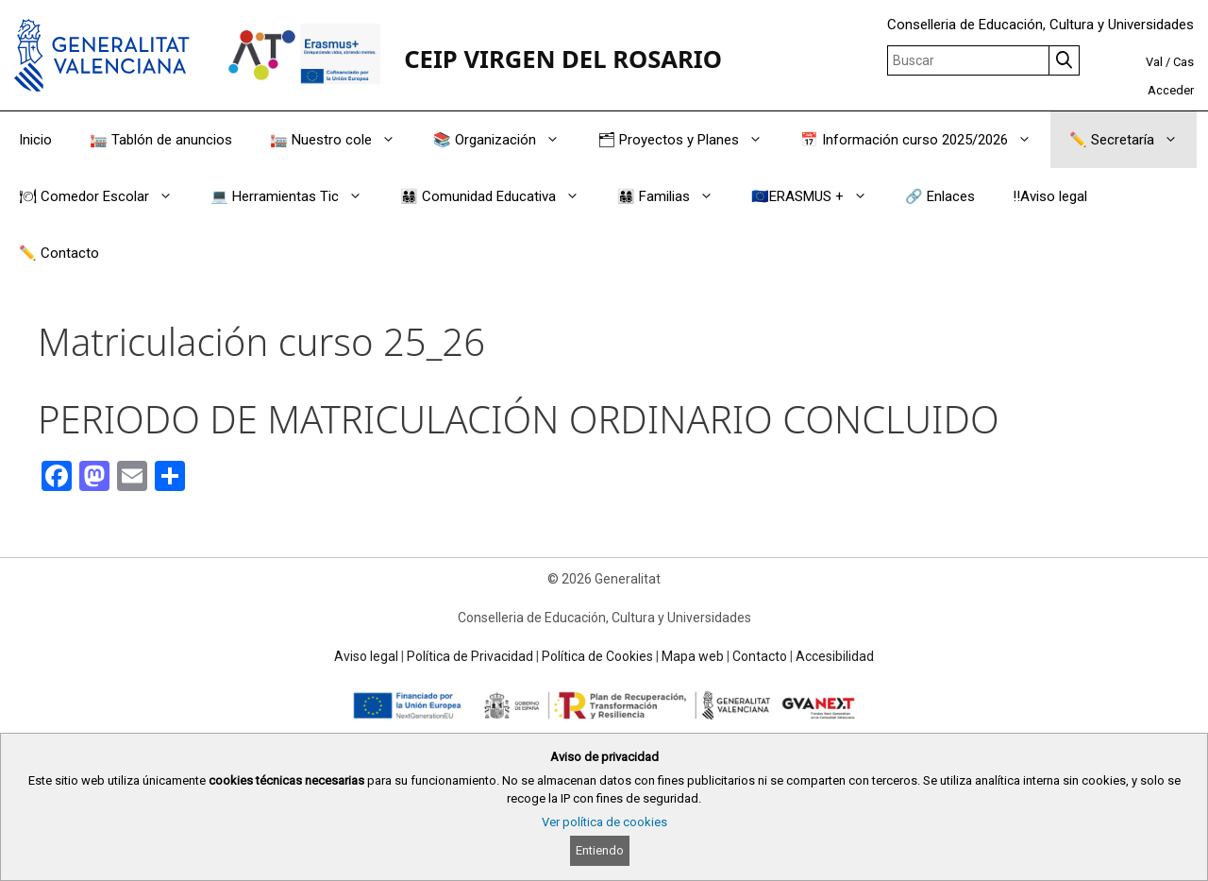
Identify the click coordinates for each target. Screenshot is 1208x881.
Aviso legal (366, 656)
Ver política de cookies (604, 822)
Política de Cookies (597, 656)
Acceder (1171, 90)
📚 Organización (506, 139)
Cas (1183, 62)
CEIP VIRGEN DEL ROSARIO (563, 59)
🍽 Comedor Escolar (105, 196)
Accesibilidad (835, 656)
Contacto (759, 656)
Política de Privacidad (470, 656)
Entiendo (600, 850)
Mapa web (693, 656)
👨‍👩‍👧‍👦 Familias (674, 196)
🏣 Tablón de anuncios (161, 139)
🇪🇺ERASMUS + (818, 196)
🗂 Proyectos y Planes (689, 139)
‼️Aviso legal (1050, 196)
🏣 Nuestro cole (342, 139)
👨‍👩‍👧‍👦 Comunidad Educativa (499, 196)
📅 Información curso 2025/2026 (925, 139)
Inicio (35, 139)
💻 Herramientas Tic (295, 196)
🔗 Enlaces (940, 196)
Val (1154, 62)
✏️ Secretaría (1133, 139)
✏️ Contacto (59, 253)
